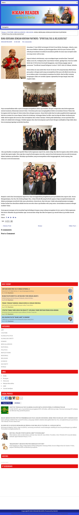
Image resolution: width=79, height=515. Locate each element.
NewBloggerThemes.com (41, 513)
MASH (55, 511)
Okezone (6, 381)
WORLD (3, 367)
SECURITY (4, 364)
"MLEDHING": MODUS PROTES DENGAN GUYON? (26, 444)
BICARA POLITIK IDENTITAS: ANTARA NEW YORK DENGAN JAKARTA (20, 296)
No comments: (27, 42)
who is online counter (3, 462)
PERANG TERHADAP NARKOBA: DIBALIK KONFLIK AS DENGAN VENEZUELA (21, 303)
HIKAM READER (38, 511)
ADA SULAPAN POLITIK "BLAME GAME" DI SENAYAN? (16, 317)
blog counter (7, 462)
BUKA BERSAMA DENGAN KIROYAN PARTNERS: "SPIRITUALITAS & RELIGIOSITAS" (34, 38)
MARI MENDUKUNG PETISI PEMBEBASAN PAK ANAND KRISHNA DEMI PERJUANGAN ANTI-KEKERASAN (39, 418)
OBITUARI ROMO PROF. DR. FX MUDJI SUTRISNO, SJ (16, 289)
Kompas (5, 378)
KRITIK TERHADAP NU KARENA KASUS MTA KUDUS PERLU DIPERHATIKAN (37, 407)
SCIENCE (4, 361)
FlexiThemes (20, 513)
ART (2, 330)
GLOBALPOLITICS (7, 336)
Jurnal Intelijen (8, 388)
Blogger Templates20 (62, 513)
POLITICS (4, 350)
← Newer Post (6, 226)
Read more (10, 293)
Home (4, 32)
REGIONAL (4, 355)
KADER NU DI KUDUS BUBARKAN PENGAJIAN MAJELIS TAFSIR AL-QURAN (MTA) (31, 425)
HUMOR (3, 341)
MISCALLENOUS (19, 32)
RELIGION (29, 32)
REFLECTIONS (6, 353)
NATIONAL (4, 347)
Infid (4, 386)
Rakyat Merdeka (8, 383)
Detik (4, 376)
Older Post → (73, 226)
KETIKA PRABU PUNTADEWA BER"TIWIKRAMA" (27, 433)
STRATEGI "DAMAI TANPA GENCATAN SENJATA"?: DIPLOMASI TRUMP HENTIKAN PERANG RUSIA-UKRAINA (30, 310)
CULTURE (10, 32)
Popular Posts (7, 403)
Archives (17, 403)
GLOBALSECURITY (7, 338)
